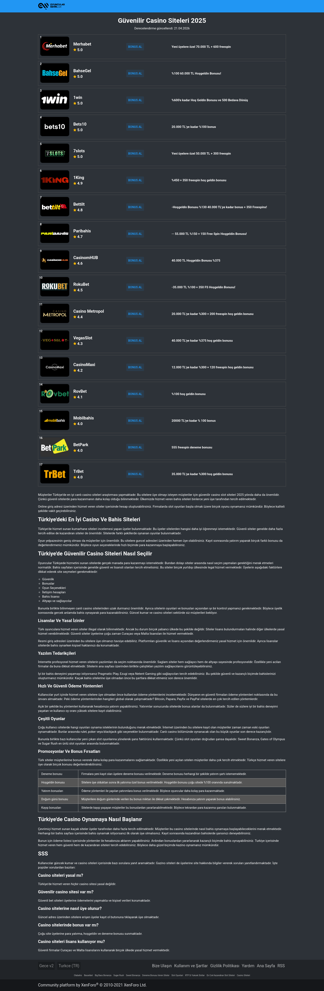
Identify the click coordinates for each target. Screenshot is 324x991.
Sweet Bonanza (133, 975)
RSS (281, 965)
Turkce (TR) (68, 965)
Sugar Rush (118, 975)
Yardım (248, 965)
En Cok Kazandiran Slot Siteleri (221, 975)
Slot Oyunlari (177, 975)
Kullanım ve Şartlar (191, 965)
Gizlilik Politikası (224, 965)
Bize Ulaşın (162, 965)
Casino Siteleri (243, 975)
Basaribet (88, 975)
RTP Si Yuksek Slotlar (195, 975)
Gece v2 (46, 965)
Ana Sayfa (266, 965)
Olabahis (78, 975)
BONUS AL (135, 46)
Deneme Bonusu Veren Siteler (155, 975)
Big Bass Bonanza (103, 975)
